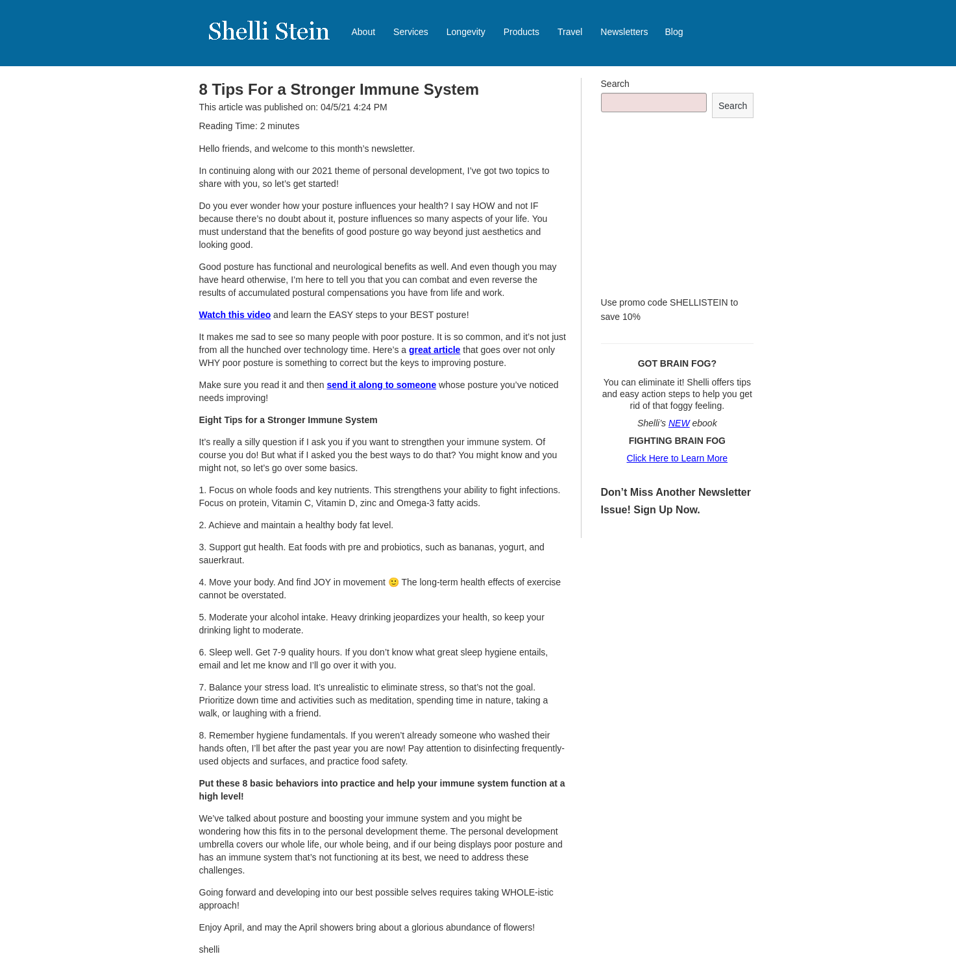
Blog (674, 32)
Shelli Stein (277, 39)
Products (521, 32)
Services (410, 32)
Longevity (466, 32)
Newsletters (624, 32)
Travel (570, 32)
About (364, 32)
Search (615, 84)
